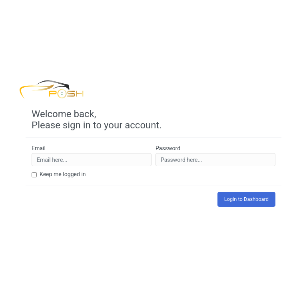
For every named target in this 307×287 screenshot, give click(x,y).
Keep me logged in (63, 174)
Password (167, 148)
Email (39, 148)
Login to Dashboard (246, 199)
